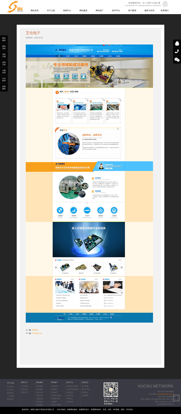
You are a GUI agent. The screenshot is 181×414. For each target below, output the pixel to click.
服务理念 (10, 393)
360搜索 (54, 386)
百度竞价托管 (56, 395)
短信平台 (69, 395)
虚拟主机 (39, 395)
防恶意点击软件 (72, 386)
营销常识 (24, 392)
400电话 (69, 399)
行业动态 (24, 389)
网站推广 (100, 10)
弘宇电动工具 (37, 333)
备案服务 (39, 405)
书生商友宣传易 (72, 389)
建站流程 (39, 389)
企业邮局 (39, 402)
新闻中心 (67, 10)
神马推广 (54, 392)
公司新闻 (24, 386)
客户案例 (132, 10)
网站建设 (83, 10)
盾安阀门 (35, 330)
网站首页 (35, 10)
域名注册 (39, 392)
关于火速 (51, 10)
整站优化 (69, 392)
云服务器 (39, 399)
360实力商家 (56, 405)
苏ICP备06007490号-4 (165, 404)
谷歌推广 (54, 402)
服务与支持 (149, 10)
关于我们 (10, 387)
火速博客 (85, 395)
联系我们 (165, 10)
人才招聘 (10, 396)
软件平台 (116, 10)
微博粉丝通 (55, 399)
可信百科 (69, 402)
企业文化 (10, 390)
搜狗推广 (54, 389)
